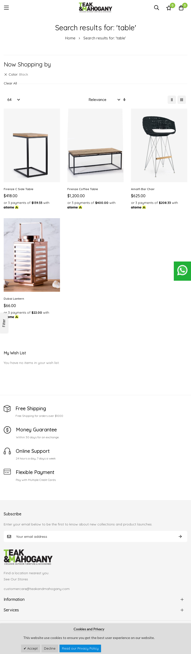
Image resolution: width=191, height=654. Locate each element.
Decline (50, 648)
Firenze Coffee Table (82, 189)
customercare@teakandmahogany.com (37, 589)
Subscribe (180, 536)
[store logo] (95, 7)
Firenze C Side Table (18, 189)
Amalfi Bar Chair (143, 189)
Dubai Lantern (14, 298)
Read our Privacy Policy (80, 648)
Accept (32, 648)
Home (70, 38)
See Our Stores (16, 579)
